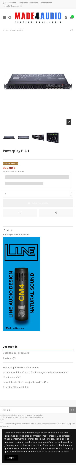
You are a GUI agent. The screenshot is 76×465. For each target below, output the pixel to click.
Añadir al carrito (38, 203)
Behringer (8, 234)
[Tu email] (34, 410)
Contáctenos (46, 3)
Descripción (10, 346)
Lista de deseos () (12, 6)
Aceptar (11, 457)
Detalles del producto (16, 352)
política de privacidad (48, 451)
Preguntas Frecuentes (29, 3)
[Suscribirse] (72, 410)
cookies (65, 451)
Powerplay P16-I (22, 234)
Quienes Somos (10, 3)
